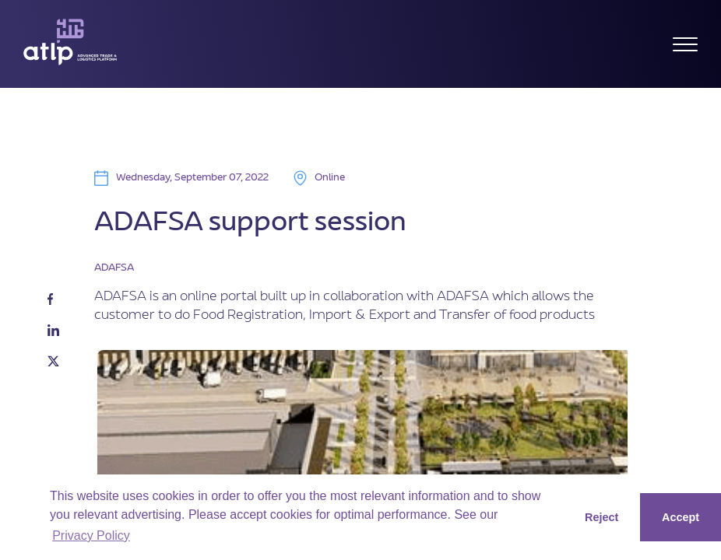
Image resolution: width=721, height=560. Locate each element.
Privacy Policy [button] (91, 535)
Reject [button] (601, 517)
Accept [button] (680, 517)
